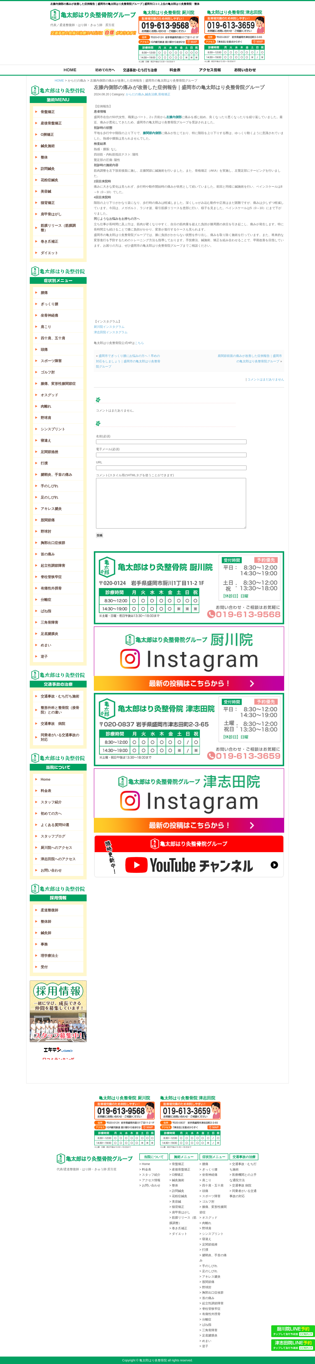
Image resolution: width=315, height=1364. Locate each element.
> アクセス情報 (149, 1180)
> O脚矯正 (176, 1174)
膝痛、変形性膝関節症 (58, 383)
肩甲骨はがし (51, 214)
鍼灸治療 (151, 94)
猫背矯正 (48, 203)
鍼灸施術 (48, 146)
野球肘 (46, 531)
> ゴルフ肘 (207, 1201)
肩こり (46, 327)
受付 (44, 967)
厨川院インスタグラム (109, 326)
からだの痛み (135, 94)
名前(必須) (103, 436)
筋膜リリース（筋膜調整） (58, 228)
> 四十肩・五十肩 (212, 1185)
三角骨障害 (49, 622)
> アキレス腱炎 (210, 1276)
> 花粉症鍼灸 (178, 1196)
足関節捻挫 (49, 452)
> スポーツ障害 (210, 1196)
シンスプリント (53, 429)
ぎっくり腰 (49, 304)
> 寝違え (205, 1239)
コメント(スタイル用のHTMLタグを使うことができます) (135, 475)
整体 (44, 157)
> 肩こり (205, 1180)
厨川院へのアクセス (56, 847)
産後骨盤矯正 (51, 123)
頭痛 (44, 349)
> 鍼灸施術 (176, 1180)
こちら (139, 343)
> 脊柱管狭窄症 (210, 1308)
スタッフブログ (53, 836)
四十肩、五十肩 (53, 338)
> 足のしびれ (208, 1271)
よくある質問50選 (55, 825)
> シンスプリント (212, 1233)
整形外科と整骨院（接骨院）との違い (60, 710)
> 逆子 (204, 1346)
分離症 (46, 600)
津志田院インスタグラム (111, 332)
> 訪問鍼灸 (176, 1191)
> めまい (205, 1341)
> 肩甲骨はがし (179, 1212)
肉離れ (46, 406)
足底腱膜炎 (49, 634)
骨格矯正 (164, 94)
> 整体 (173, 1185)
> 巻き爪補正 (178, 1228)
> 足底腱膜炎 (208, 1335)
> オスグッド (208, 1217)
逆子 (44, 656)
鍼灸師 (46, 933)
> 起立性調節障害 (212, 1303)
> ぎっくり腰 (208, 1169)
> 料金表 (145, 1169)
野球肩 (46, 418)
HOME (59, 80)
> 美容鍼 (175, 1201)
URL (99, 462)
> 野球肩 (205, 1228)
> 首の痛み (207, 1298)
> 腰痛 (204, 1164)
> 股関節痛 (207, 1282)
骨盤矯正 (48, 112)
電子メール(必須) (107, 449)
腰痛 (44, 293)
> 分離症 (205, 1319)
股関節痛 (48, 520)
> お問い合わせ (149, 1185)
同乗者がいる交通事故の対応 (60, 737)
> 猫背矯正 (176, 1207)
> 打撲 (204, 1249)
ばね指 (46, 611)
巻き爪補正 (49, 241)
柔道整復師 (49, 910)
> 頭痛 (204, 1191)
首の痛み (48, 554)
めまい (46, 645)
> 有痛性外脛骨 (210, 1314)
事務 (44, 944)
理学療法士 (49, 956)
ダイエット (49, 253)
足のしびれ (49, 497)
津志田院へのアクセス (58, 859)
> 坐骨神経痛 (208, 1174)
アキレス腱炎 (51, 509)
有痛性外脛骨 (51, 588)
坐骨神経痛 (49, 315)
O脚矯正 (47, 134)
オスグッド (49, 395)
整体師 (46, 921)
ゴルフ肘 (48, 372)
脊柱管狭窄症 (51, 577)
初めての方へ (51, 813)
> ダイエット (178, 1233)
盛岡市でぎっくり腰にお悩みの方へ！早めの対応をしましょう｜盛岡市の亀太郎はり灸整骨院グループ (128, 361)
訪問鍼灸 (48, 169)
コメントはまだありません (265, 379)
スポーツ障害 (51, 361)
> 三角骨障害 (208, 1330)
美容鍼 (46, 191)
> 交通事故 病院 (240, 1185)
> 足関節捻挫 (208, 1244)
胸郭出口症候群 (53, 543)
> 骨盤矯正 (176, 1164)
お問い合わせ (51, 870)
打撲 (44, 463)
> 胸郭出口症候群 (212, 1292)
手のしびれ (49, 486)
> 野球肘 (205, 1287)
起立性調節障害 (53, 565)
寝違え (46, 440)
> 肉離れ (205, 1223)
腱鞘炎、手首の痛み (56, 474)
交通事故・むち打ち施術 (60, 696)
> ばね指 (205, 1324)
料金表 (46, 791)
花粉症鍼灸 (49, 180)
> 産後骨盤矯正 (179, 1169)
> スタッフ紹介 (149, 1174)
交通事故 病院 (53, 724)
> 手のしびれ (208, 1266)
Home (45, 779)
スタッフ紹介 (51, 802)
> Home (144, 1164)
